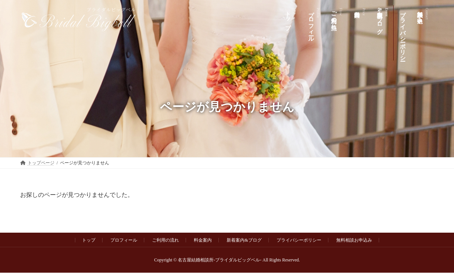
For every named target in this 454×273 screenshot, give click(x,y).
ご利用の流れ (165, 240)
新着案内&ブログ (244, 240)
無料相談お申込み (354, 240)
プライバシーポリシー (299, 240)
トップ (88, 240)
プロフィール (123, 240)
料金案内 (203, 240)
